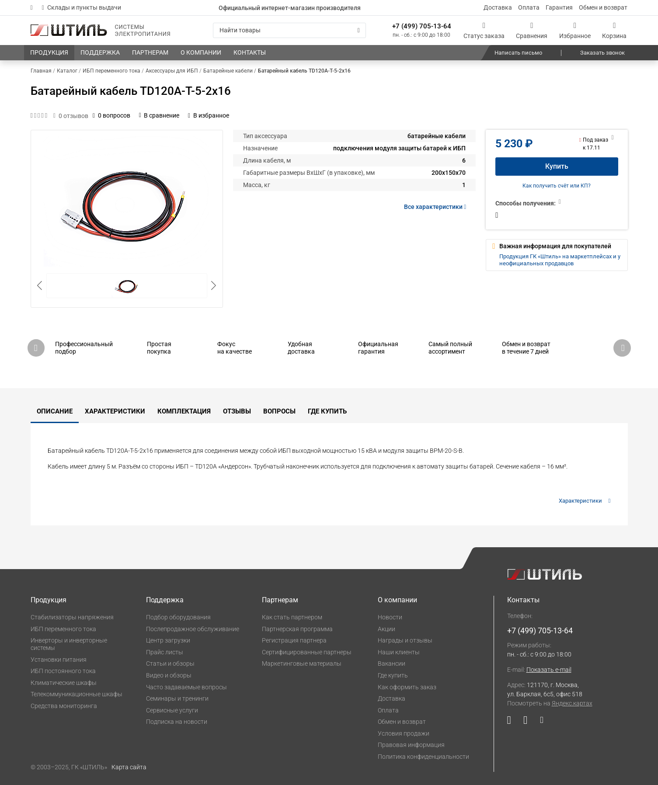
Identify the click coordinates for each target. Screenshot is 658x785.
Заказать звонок (602, 52)
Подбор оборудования (178, 617)
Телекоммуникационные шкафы (76, 694)
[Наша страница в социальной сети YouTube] (512, 721)
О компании (397, 600)
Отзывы (237, 411)
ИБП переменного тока (63, 628)
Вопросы (279, 411)
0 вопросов (111, 115)
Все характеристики (436, 206)
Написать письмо (518, 52)
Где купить (327, 411)
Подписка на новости (176, 721)
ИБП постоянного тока (63, 670)
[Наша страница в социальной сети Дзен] (538, 721)
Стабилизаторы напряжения (72, 617)
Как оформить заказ (407, 687)
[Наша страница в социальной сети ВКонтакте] (525, 721)
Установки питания (59, 659)
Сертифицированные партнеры (307, 652)
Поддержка (165, 600)
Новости (390, 617)
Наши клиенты (399, 652)
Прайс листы (164, 652)
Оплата (529, 7)
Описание (55, 411)
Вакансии (391, 663)
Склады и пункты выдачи (81, 7)
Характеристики (115, 411)
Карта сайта (128, 767)
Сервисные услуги (172, 710)
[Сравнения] (531, 30)
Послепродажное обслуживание (192, 628)
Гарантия (559, 7)
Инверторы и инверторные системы (69, 644)
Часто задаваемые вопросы (186, 687)
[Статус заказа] (484, 30)
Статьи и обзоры (170, 663)
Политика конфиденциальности (423, 756)
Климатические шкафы (64, 682)
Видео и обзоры (168, 675)
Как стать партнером (292, 617)
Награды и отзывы (405, 640)
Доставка (498, 7)
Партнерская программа (297, 628)
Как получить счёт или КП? (556, 186)
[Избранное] (575, 30)
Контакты (523, 600)
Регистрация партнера (294, 640)
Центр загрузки (168, 640)
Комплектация (184, 411)
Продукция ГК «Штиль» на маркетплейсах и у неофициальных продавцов (559, 260)
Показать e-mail (548, 669)
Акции (386, 628)
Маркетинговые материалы (301, 663)
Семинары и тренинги (177, 698)
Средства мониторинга (64, 705)
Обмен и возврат (603, 7)
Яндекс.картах (572, 703)
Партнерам (280, 600)
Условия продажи (403, 733)
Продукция (48, 600)
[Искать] (359, 30)
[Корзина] (614, 30)
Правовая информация (411, 744)
